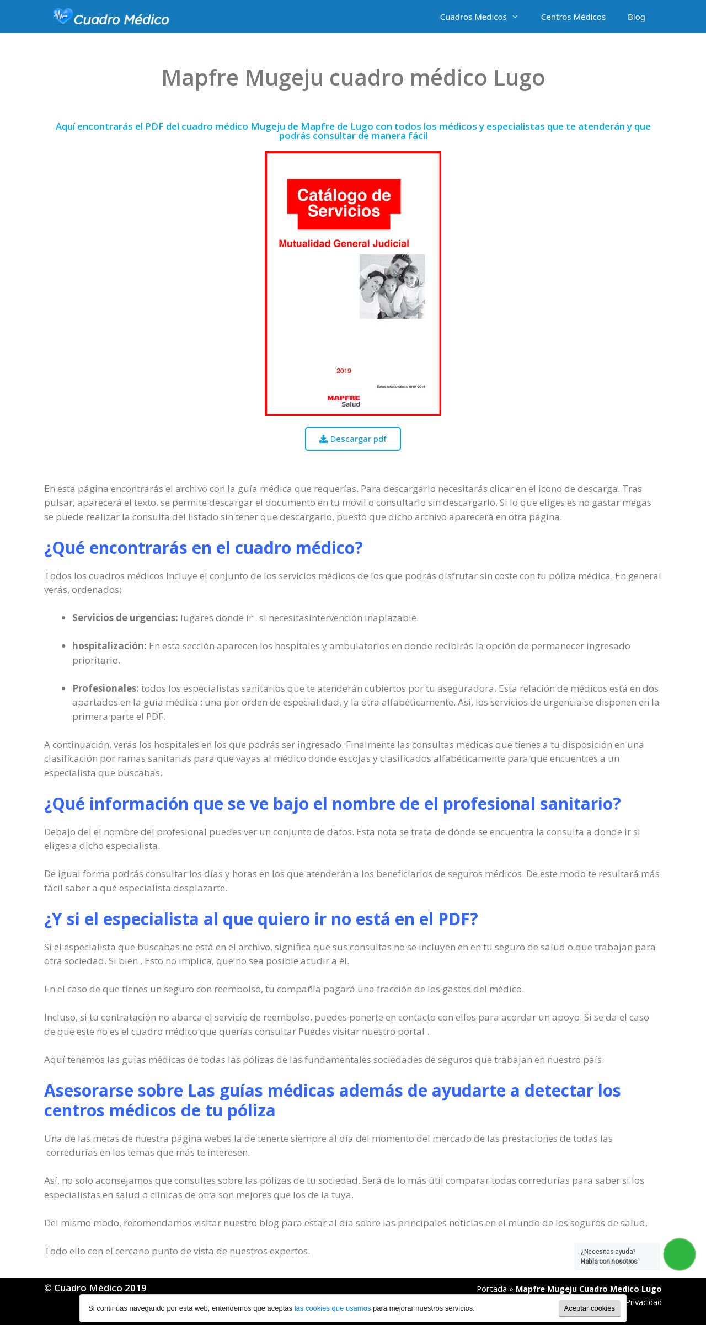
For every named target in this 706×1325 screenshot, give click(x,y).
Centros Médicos (573, 16)
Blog (636, 16)
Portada (492, 1289)
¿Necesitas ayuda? (609, 1257)
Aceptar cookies (590, 1308)
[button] (353, 439)
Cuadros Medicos (485, 16)
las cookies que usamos (333, 1308)
